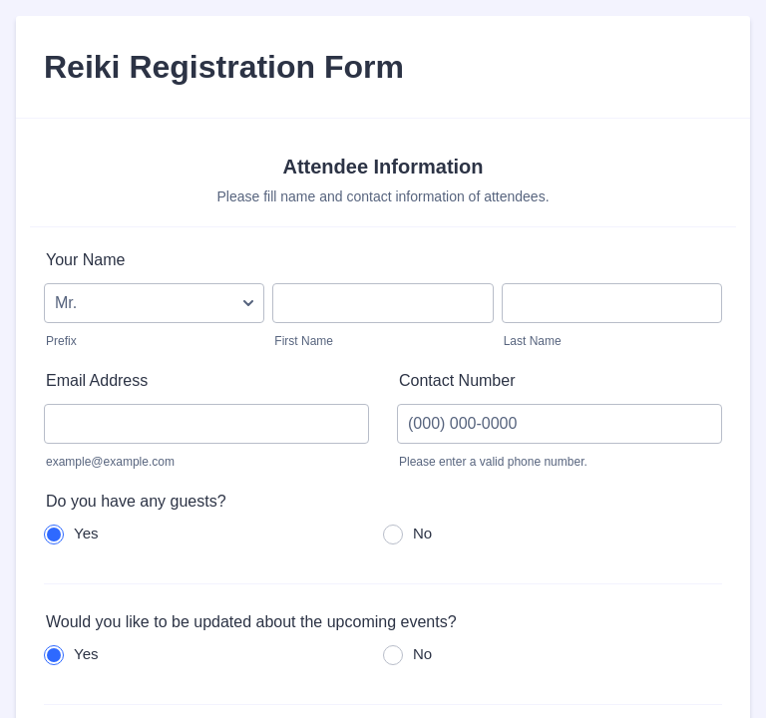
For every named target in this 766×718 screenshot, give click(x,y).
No (422, 533)
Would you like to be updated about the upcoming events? (251, 621)
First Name (303, 341)
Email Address (97, 380)
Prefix (61, 341)
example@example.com (110, 462)
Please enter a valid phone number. (493, 462)
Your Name (85, 259)
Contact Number (457, 380)
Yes (86, 533)
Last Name (533, 341)
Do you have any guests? (136, 501)
